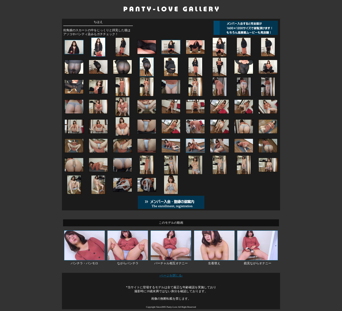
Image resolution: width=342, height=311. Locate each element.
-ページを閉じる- (171, 275)
